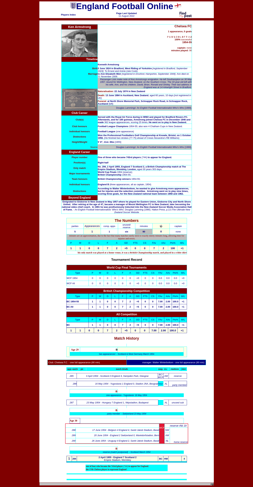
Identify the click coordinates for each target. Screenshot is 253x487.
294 (74, 458)
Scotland (122, 354)
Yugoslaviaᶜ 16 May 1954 (135, 395)
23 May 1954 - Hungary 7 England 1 (105, 402)
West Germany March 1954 (141, 354)
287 (72, 402)
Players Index (68, 14)
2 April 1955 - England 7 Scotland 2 (118, 457)
